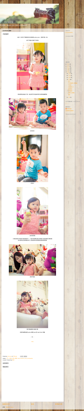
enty (32, 341)
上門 (7, 358)
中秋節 (69, 85)
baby (19, 358)
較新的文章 (6, 404)
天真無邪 (70, 90)
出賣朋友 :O (71, 87)
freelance (22, 358)
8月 (69, 97)
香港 (13, 360)
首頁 (32, 404)
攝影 (16, 358)
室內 (13, 358)
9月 (69, 79)
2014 (68, 70)
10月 (69, 77)
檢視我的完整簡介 (70, 110)
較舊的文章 (58, 404)
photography (30, 358)
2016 (68, 66)
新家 (69, 94)
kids (26, 358)
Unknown (69, 108)
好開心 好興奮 (71, 92)
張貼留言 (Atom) (9, 407)
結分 (69, 81)
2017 (68, 64)
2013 (68, 72)
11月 (69, 75)
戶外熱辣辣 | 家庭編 (72, 83)
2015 (68, 68)
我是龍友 (70, 89)
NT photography (69, 32)
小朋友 (10, 358)
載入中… (68, 103)
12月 (69, 73)
